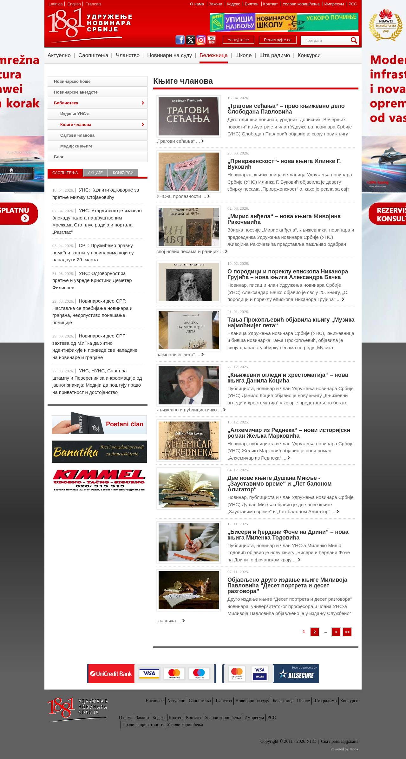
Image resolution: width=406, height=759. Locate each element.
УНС (89, 25)
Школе (243, 55)
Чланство (128, 55)
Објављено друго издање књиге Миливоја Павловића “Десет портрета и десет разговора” (287, 585)
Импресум (334, 4)
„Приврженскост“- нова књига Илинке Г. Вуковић (284, 164)
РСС (353, 4)
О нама (197, 4)
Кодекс (234, 4)
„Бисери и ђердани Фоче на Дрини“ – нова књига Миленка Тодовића (288, 535)
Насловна (155, 700)
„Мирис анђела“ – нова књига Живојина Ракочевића (284, 219)
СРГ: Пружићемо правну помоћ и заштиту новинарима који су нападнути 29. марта (93, 252)
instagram (201, 40)
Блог (59, 157)
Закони (216, 4)
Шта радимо (274, 55)
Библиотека (66, 103)
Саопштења (93, 55)
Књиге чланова (75, 124)
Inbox (354, 749)
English (74, 4)
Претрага (355, 40)
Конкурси (309, 55)
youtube (211, 40)
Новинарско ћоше (72, 81)
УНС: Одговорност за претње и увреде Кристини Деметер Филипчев (92, 280)
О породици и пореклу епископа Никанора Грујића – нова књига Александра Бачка (287, 274)
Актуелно (59, 55)
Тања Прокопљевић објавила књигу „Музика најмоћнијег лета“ (290, 323)
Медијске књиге (76, 146)
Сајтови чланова (77, 135)
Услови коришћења (302, 4)
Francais (94, 4)
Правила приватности (142, 724)
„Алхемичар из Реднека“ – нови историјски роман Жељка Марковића (288, 433)
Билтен (252, 4)
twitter (190, 40)
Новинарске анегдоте (76, 92)
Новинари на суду (169, 55)
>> (347, 632)
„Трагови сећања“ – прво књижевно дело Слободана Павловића (286, 109)
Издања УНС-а (74, 114)
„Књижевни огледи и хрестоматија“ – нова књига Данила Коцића (287, 378)
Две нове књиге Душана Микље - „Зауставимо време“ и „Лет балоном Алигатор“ (279, 484)
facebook (180, 40)
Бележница (214, 55)
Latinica (56, 4)
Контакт (271, 4)
